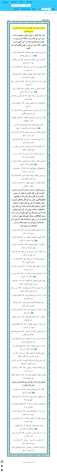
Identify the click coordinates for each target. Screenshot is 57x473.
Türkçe (50, 13)
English (46, 13)
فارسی (54, 14)
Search (28, 5)
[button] (14, 2)
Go (49, 9)
